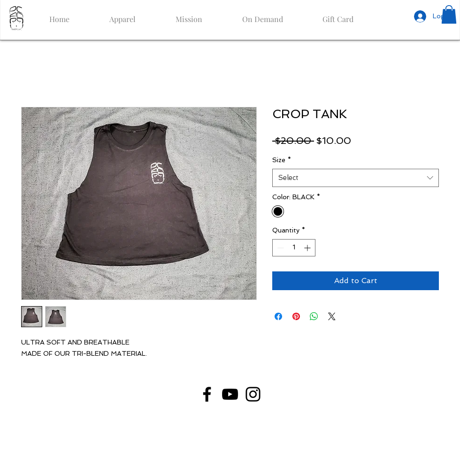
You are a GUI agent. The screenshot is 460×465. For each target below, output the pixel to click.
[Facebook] (207, 394)
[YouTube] (230, 394)
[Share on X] (331, 316)
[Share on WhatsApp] (314, 316)
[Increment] (308, 248)
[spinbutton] (293, 248)
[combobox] (355, 178)
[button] (449, 14)
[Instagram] (253, 394)
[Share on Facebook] (278, 316)
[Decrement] (279, 248)
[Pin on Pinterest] (296, 316)
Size (281, 160)
